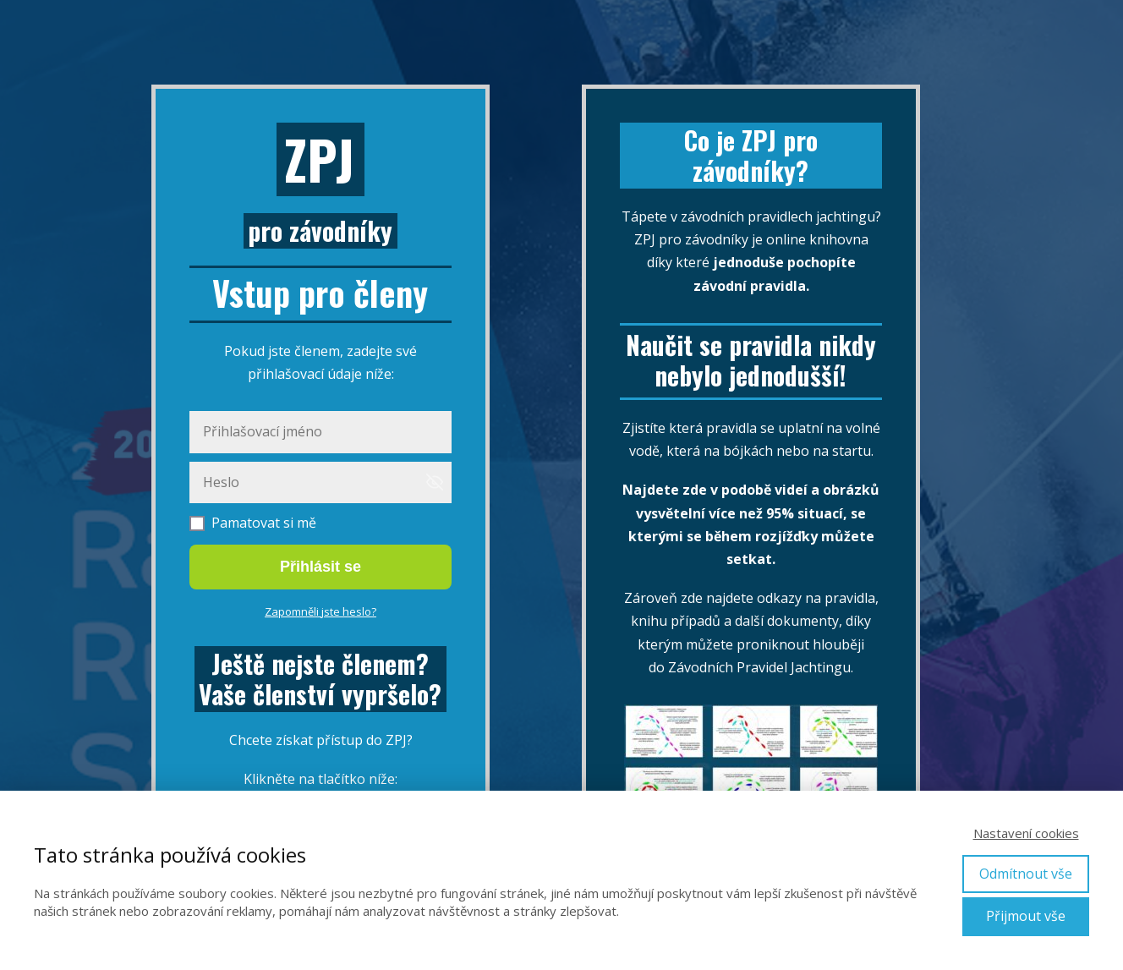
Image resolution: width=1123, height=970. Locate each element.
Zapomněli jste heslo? (320, 611)
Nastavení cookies (1026, 833)
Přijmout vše (1025, 916)
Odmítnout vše (1025, 873)
